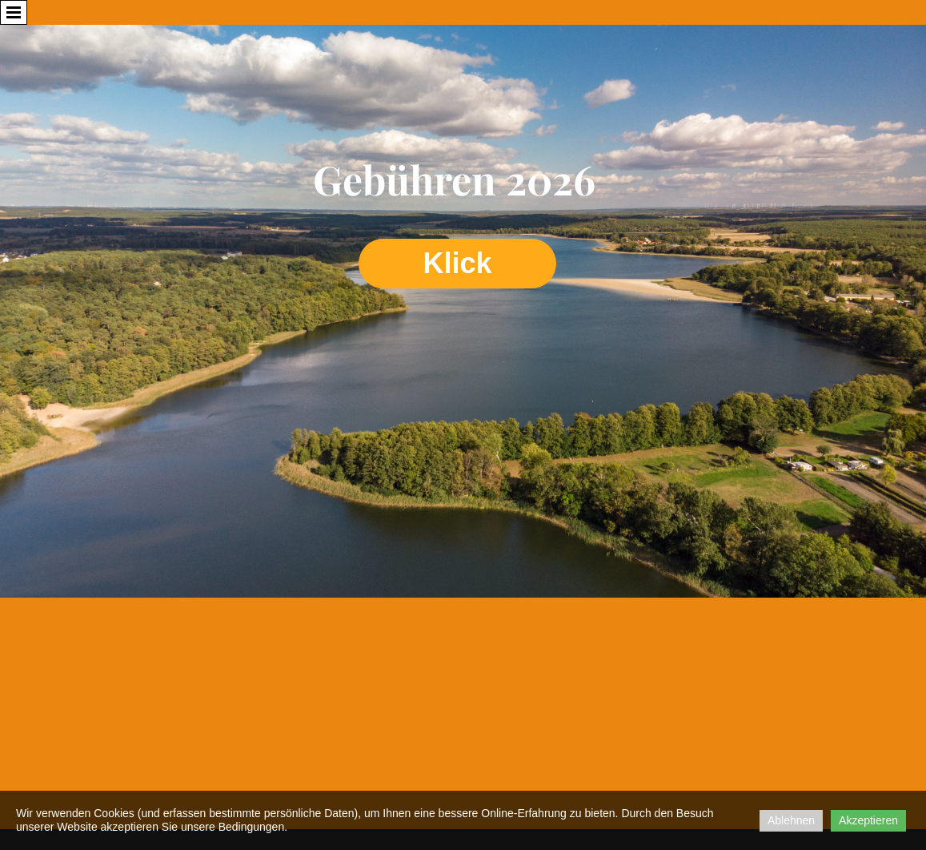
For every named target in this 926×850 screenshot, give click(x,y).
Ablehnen (791, 820)
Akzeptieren (868, 820)
